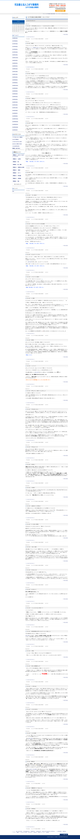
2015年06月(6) (15, 88)
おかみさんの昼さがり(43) (17, 143)
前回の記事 (30, 261)
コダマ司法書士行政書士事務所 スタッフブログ (53, 13)
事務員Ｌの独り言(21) (16, 148)
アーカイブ (16, 35)
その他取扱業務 (59, 831)
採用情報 (47, 832)
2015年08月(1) (15, 82)
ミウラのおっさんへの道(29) (17, 137)
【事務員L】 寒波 (15, 181)
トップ (14, 831)
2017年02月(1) (15, 49)
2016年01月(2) (15, 68)
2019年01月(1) (15, 38)
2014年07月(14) (15, 118)
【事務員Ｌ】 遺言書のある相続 (18, 167)
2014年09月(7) (15, 113)
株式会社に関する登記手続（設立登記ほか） (48, 831)
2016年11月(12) (15, 57)
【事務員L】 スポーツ (16, 172)
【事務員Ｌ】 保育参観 (16, 178)
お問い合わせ (30, 832)
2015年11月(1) (15, 74)
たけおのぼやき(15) (15, 146)
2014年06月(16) (15, 121)
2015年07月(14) (15, 85)
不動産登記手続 (38, 831)
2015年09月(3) (15, 79)
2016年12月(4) (15, 54)
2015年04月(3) (15, 93)
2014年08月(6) (15, 116)
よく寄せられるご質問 (23, 832)
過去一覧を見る (17, 184)
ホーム (44, 13)
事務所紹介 (64, 831)
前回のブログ (27, 346)
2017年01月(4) (15, 52)
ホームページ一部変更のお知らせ (33, 47)
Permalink (28, 38)
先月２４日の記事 (33, 769)
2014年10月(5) (15, 110)
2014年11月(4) (15, 107)
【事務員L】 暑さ (15, 161)
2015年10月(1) (15, 77)
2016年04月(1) (15, 63)
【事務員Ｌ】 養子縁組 (16, 175)
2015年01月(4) (15, 102)
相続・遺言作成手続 (19, 831)
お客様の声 (35, 832)
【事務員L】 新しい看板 (17, 164)
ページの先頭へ (64, 834)
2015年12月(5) (15, 71)
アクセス (14, 832)
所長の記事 (27, 635)
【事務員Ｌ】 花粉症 (16, 170)
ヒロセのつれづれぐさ (30, 36)
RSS (13, 191)
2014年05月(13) (15, 124)
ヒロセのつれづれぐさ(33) (17, 141)
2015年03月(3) (15, 96)
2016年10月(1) (15, 60)
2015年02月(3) (15, 99)
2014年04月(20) (15, 127)
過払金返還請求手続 (26, 831)
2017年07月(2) (15, 43)
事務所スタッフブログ (41, 832)
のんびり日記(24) (15, 139)
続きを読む (66, 34)
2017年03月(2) (15, 46)
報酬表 (18, 832)
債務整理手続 (33, 831)
